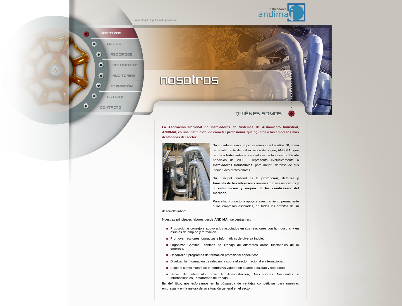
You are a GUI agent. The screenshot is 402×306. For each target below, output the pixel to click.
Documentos (113, 65)
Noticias (113, 97)
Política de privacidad (164, 19)
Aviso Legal (141, 19)
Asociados (113, 54)
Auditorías (113, 75)
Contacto (113, 107)
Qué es (113, 44)
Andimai (256, 3)
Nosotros (113, 33)
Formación (113, 86)
